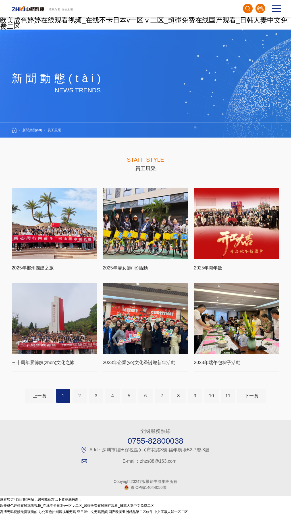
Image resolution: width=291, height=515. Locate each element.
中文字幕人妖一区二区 (171, 512)
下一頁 (251, 395)
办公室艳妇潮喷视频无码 (57, 512)
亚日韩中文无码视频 (92, 512)
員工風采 (54, 130)
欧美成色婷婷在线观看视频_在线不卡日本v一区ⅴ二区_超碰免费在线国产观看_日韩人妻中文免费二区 (144, 23)
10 (211, 395)
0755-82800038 (155, 441)
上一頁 (39, 395)
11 (227, 395)
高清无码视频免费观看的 (19, 512)
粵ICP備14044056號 (148, 487)
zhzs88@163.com (158, 461)
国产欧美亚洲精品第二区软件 (131, 512)
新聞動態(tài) (32, 130)
